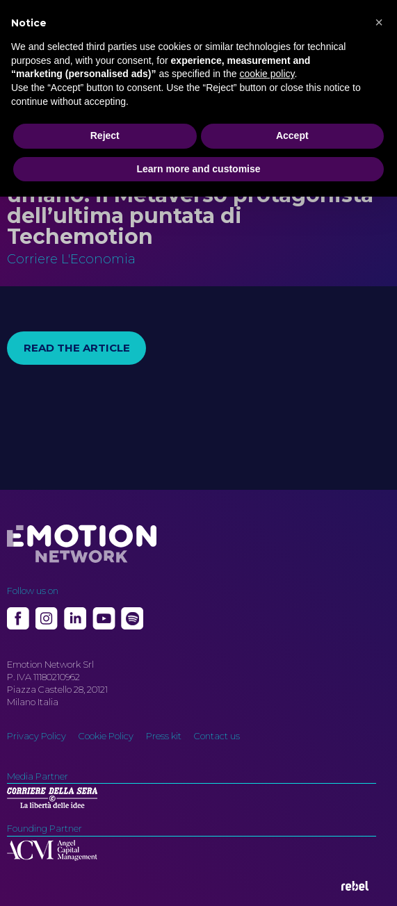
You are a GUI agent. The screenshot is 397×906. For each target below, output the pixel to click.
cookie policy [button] (266, 73)
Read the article (77, 347)
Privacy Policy (36, 735)
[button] (379, 22)
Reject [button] (105, 135)
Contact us (217, 735)
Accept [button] (292, 135)
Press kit (163, 735)
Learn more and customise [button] (198, 168)
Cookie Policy (106, 735)
